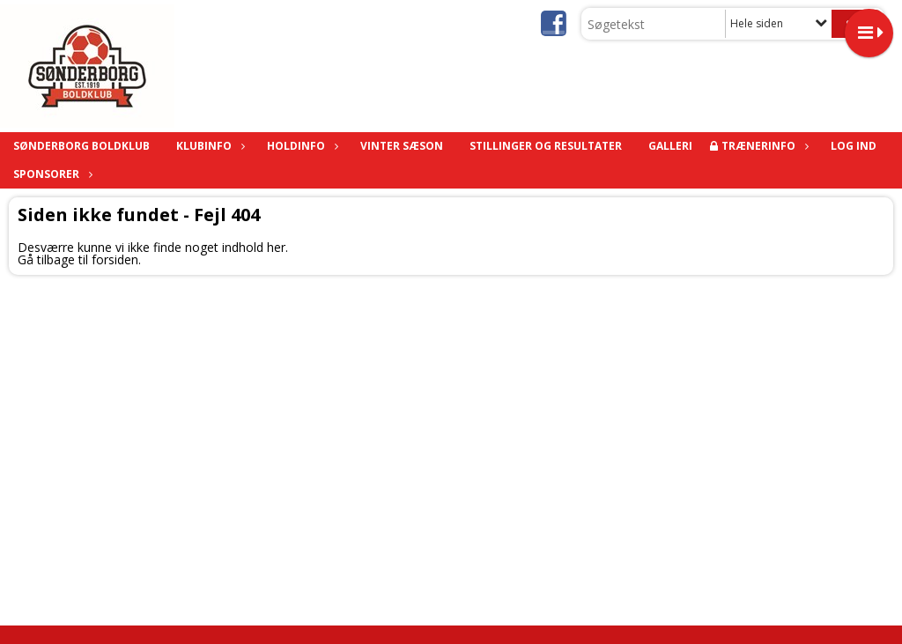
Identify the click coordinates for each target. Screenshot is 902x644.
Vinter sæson (401, 145)
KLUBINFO (208, 145)
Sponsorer (50, 174)
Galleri (670, 145)
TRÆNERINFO (762, 145)
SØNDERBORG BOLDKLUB (81, 145)
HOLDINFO (300, 145)
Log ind (853, 145)
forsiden (115, 259)
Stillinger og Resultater (545, 145)
